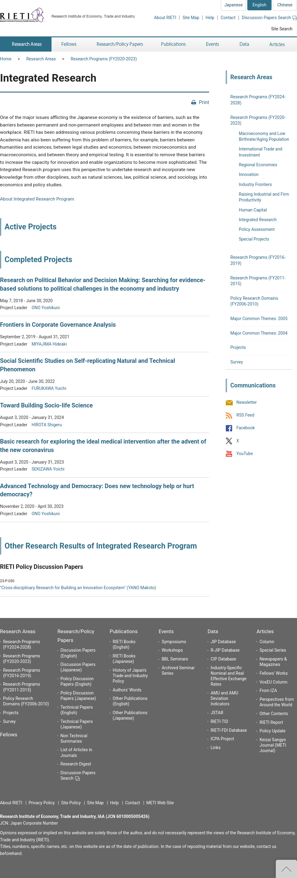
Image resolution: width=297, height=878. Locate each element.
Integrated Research (258, 219)
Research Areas (41, 58)
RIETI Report (271, 722)
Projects (238, 347)
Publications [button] (174, 44)
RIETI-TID (219, 721)
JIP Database (223, 641)
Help (209, 17)
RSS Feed (245, 415)
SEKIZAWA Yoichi (48, 469)
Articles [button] (278, 44)
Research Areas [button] (26, 44)
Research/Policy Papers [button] (119, 44)
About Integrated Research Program (37, 199)
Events (166, 631)
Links (216, 747)
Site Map (190, 17)
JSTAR (217, 712)
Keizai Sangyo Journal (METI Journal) (272, 745)
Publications (124, 631)
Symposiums (174, 641)
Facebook (245, 428)
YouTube (244, 453)
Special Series (272, 650)
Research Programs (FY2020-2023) (104, 58)
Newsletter (246, 402)
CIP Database (223, 659)
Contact (228, 17)
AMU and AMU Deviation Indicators (224, 698)
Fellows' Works (273, 673)
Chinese (284, 4)
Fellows (8, 734)
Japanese (233, 4)
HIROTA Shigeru (47, 424)
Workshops (172, 650)
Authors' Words (127, 689)
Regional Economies (258, 164)
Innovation (249, 174)
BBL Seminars (175, 659)
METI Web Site (160, 802)
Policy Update (272, 730)
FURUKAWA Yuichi (49, 388)
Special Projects (254, 239)
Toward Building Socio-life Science (46, 405)
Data (213, 631)
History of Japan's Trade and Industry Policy (130, 676)
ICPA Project (222, 738)
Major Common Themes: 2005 (259, 318)
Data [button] (244, 44)
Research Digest (76, 763)
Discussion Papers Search (269, 17)
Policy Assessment (257, 229)
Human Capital (253, 210)
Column (266, 641)
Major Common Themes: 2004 (259, 333)
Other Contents (273, 713)
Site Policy (71, 802)
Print (204, 102)
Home (6, 58)
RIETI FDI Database (229, 730)
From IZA (268, 690)
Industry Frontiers (255, 184)
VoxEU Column (273, 682)
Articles (265, 631)
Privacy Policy (41, 802)
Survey (236, 362)
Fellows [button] (69, 44)
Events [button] (212, 44)
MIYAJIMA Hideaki (49, 344)
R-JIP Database (225, 650)
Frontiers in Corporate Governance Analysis (58, 324)
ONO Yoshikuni (46, 307)
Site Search (281, 28)
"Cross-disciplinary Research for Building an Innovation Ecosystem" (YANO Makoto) (78, 587)
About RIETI (165, 17)
